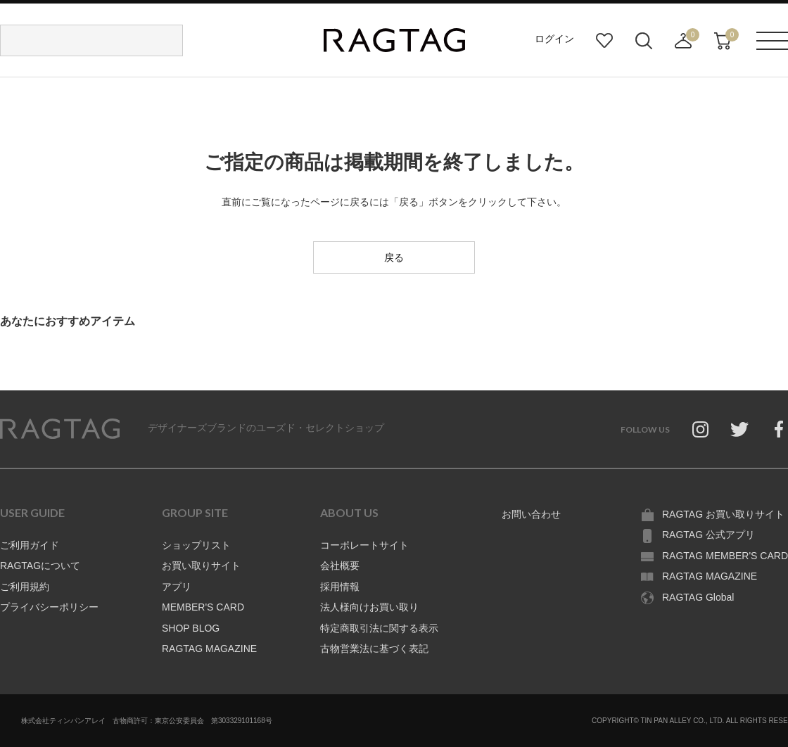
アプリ (176, 586)
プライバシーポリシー (49, 607)
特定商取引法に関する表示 (379, 628)
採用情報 (340, 586)
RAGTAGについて (40, 565)
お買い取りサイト (201, 565)
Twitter (739, 429)
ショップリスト (196, 545)
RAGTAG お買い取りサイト (723, 514)
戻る (394, 257)
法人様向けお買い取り (369, 607)
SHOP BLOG (191, 628)
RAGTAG (60, 429)
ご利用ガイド (29, 545)
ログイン (554, 38)
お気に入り (604, 41)
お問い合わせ (531, 514)
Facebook (779, 429)
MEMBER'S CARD (203, 607)
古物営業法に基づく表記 (374, 648)
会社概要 (340, 565)
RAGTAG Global (698, 597)
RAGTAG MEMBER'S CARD (725, 555)
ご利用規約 (24, 586)
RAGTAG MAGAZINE (209, 648)
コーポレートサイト (364, 545)
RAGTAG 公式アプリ (708, 534)
